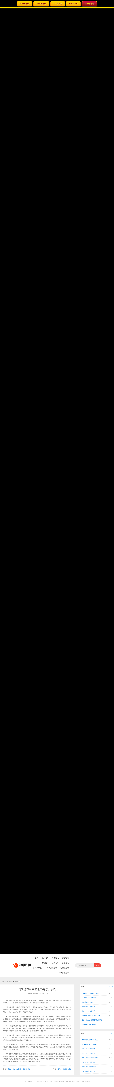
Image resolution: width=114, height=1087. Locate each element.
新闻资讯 (55, 958)
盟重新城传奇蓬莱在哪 (88, 1049)
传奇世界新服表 (63, 973)
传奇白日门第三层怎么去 (64, 1069)
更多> (111, 986)
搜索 (97, 965)
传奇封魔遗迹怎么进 (88, 1002)
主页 (36, 958)
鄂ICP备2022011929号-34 (82, 1081)
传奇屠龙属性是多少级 (88, 1071)
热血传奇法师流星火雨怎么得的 (91, 1015)
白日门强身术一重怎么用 (89, 997)
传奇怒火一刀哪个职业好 (89, 1024)
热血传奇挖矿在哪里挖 (88, 1011)
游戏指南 (65, 958)
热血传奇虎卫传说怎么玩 (89, 1066)
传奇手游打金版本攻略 (88, 1053)
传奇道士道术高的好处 (88, 1006)
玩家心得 (55, 963)
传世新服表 (64, 968)
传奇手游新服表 (51, 968)
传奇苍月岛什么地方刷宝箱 (90, 1057)
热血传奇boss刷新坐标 (88, 1062)
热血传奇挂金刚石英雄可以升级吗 (92, 1020)
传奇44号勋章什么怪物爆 (89, 1044)
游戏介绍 (65, 963)
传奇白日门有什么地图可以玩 (90, 993)
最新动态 (45, 958)
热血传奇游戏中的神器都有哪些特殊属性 (19, 1069)
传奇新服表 (37, 968)
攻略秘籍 (45, 963)
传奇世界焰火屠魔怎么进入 (90, 1040)
